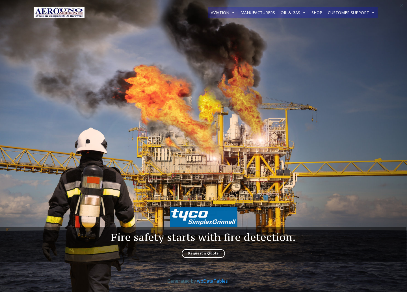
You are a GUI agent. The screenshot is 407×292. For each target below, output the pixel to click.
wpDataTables (212, 281)
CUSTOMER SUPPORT (351, 12)
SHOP (316, 12)
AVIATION (223, 12)
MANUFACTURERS (258, 12)
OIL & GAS (293, 12)
